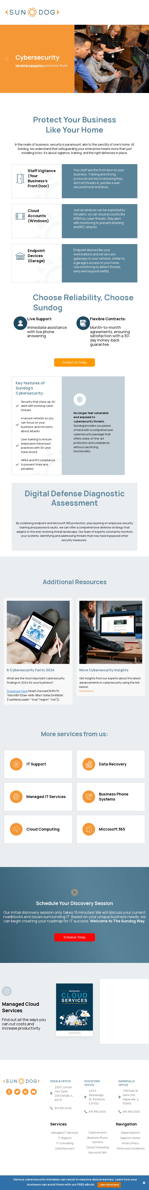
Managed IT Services (46, 796)
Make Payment (130, 1132)
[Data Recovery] (88, 764)
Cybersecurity (97, 1132)
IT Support (36, 764)
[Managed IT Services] (16, 796)
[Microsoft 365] (88, 829)
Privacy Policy (130, 1143)
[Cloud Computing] (16, 829)
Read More (86, 691)
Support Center (130, 1138)
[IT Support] (16, 764)
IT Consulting (64, 1143)
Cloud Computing (43, 829)
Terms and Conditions (130, 1148)
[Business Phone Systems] (88, 796)
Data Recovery (112, 764)
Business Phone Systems (113, 796)
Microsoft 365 (112, 829)
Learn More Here (109, 1184)
